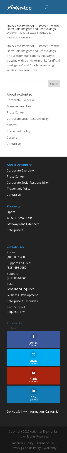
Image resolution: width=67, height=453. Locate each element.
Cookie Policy (32, 448)
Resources (25, 37)
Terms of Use (45, 443)
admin (13, 32)
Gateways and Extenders (23, 224)
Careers (12, 137)
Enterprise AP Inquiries (22, 301)
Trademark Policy (18, 131)
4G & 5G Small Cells (19, 218)
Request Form (16, 312)
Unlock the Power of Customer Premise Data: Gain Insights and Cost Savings (33, 27)
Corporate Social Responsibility (28, 119)
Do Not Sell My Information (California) (33, 412)
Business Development (22, 295)
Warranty (50, 448)
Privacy (15, 448)
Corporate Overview (20, 100)
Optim (11, 212)
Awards (12, 125)
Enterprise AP (16, 230)
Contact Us (14, 144)
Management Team (20, 106)
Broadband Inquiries (20, 289)
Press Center (15, 112)
